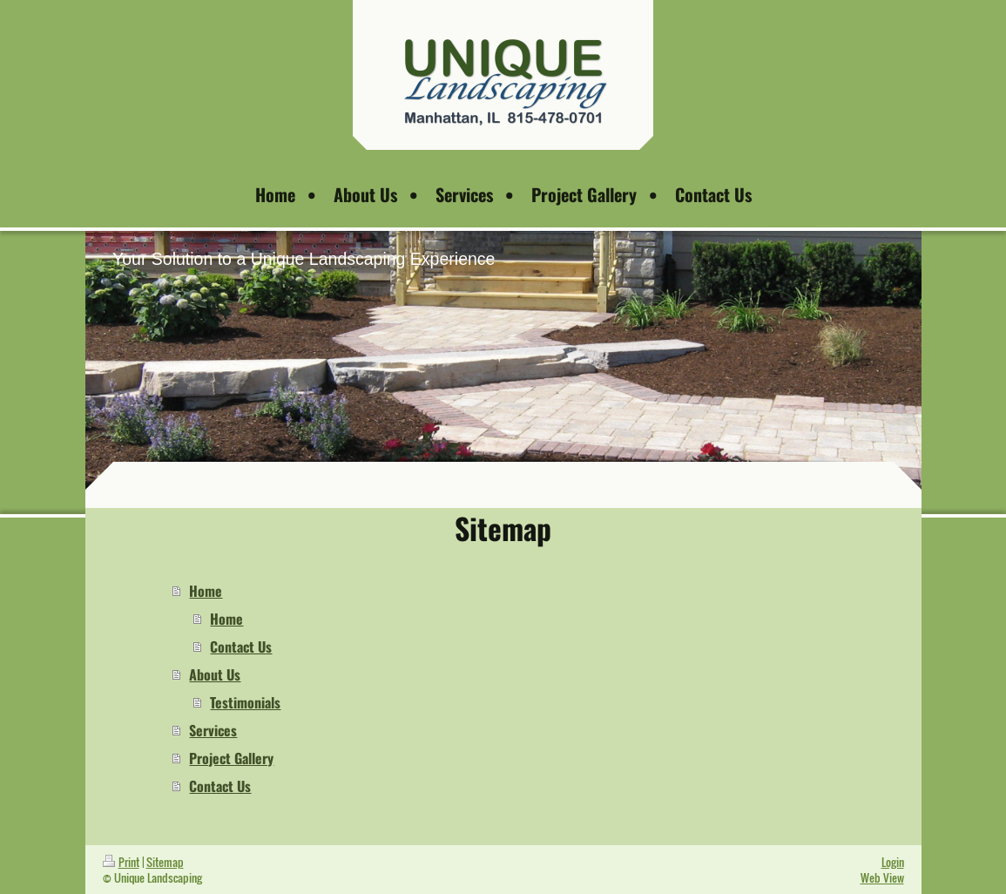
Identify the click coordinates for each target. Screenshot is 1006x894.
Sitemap (165, 861)
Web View (882, 877)
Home (205, 590)
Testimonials (245, 702)
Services (213, 730)
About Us (214, 674)
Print (121, 861)
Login (892, 861)
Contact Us (241, 646)
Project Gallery (231, 758)
